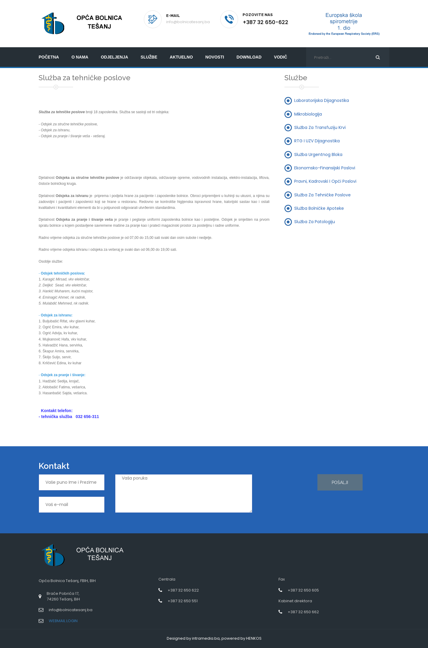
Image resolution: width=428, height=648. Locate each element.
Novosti (214, 57)
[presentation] (287, 495)
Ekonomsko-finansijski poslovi (324, 168)
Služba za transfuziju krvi (320, 127)
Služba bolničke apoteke (319, 208)
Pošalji (340, 482)
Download (249, 57)
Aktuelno (181, 57)
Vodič (280, 57)
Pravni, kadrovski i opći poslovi (325, 181)
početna (49, 57)
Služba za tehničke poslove (322, 195)
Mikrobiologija (308, 114)
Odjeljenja (114, 57)
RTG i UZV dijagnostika (317, 141)
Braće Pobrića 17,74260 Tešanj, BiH (63, 596)
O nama (79, 57)
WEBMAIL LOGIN (63, 621)
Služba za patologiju (314, 222)
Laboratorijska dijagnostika (321, 100)
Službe (149, 57)
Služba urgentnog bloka (318, 154)
